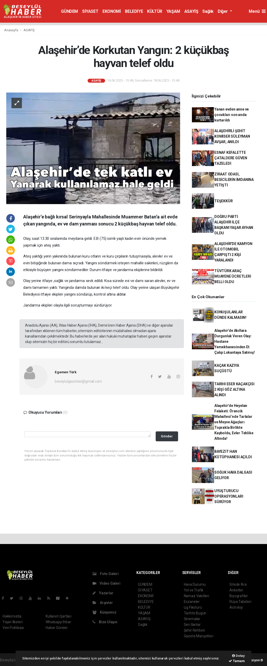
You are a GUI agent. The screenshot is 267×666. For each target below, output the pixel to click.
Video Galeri (106, 583)
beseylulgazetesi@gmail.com (78, 381)
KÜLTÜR (154, 11)
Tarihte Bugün (195, 613)
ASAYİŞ (191, 11)
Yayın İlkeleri (12, 622)
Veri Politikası (13, 628)
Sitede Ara (237, 584)
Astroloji (235, 607)
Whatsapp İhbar (58, 622)
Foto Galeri (106, 574)
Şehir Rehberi (194, 630)
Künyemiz (104, 612)
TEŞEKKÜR (223, 201)
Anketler (236, 590)
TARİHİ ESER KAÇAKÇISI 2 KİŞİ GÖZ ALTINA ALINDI (234, 389)
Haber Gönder (57, 628)
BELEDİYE (134, 11)
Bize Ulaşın (105, 622)
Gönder (167, 436)
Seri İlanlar (192, 624)
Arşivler (103, 603)
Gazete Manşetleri (198, 636)
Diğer (223, 11)
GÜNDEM (69, 11)
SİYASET (90, 11)
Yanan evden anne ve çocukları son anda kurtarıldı (231, 114)
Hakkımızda (12, 616)
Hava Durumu (195, 584)
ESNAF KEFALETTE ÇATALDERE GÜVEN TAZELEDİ (230, 158)
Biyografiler (238, 596)
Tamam (237, 661)
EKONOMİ (111, 11)
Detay (238, 656)
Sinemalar (192, 619)
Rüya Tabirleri (240, 602)
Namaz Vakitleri (196, 596)
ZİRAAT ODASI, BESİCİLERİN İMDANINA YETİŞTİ (234, 179)
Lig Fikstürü (193, 607)
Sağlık (208, 11)
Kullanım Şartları (58, 616)
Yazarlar (103, 593)
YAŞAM (173, 11)
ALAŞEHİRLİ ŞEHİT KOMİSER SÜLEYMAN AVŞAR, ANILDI (232, 136)
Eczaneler (192, 602)
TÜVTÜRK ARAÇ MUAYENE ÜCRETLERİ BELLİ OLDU (232, 276)
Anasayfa (11, 30)
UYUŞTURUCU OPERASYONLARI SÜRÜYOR (228, 496)
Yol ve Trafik (194, 590)
